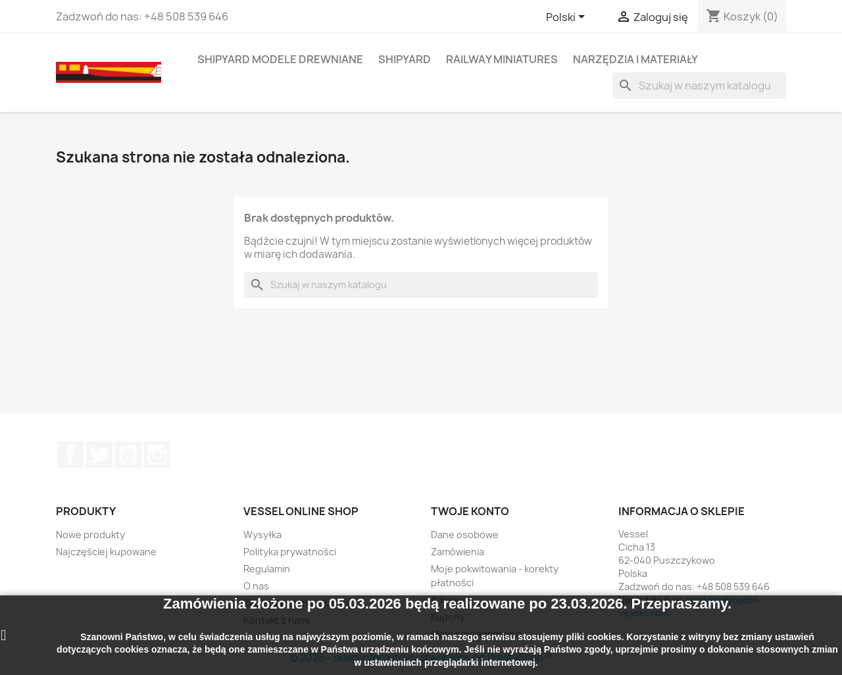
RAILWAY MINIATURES (502, 59)
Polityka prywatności (289, 551)
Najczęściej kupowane (106, 551)
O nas (256, 586)
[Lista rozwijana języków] (567, 18)
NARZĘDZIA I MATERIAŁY (635, 59)
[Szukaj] (699, 85)
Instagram (157, 454)
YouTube (128, 454)
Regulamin (266, 568)
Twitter (99, 454)
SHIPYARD (404, 59)
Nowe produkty (90, 534)
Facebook (70, 454)
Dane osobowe (465, 534)
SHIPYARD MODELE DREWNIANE (280, 59)
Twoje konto (470, 511)
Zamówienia (457, 551)
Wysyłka (262, 534)
